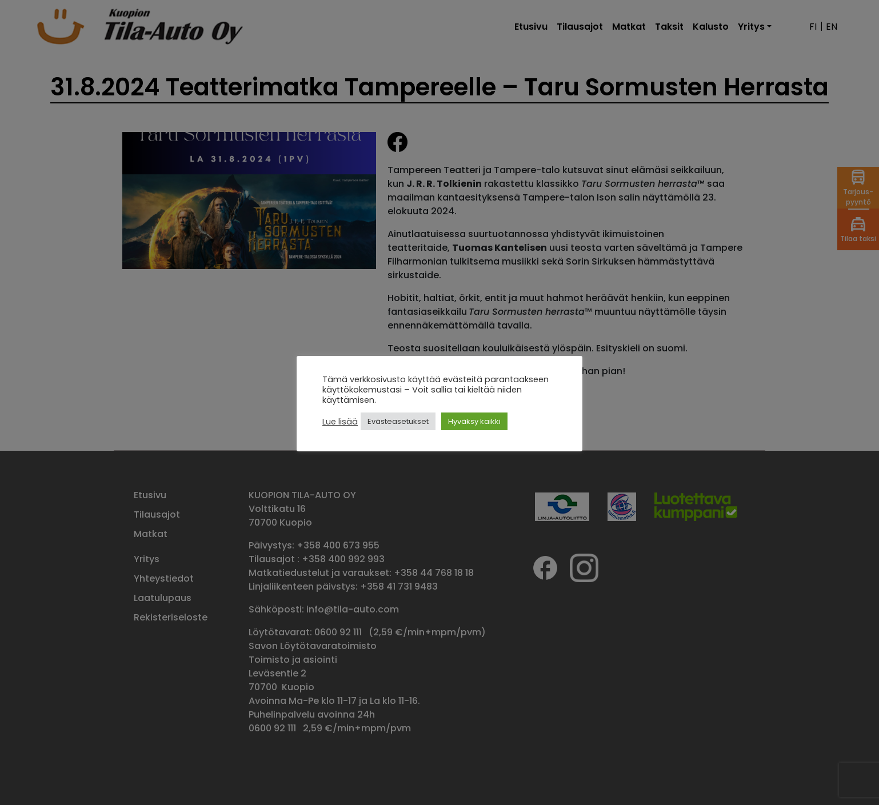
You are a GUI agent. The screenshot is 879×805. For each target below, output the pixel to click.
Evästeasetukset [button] (398, 421)
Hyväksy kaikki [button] (474, 421)
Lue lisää (340, 421)
